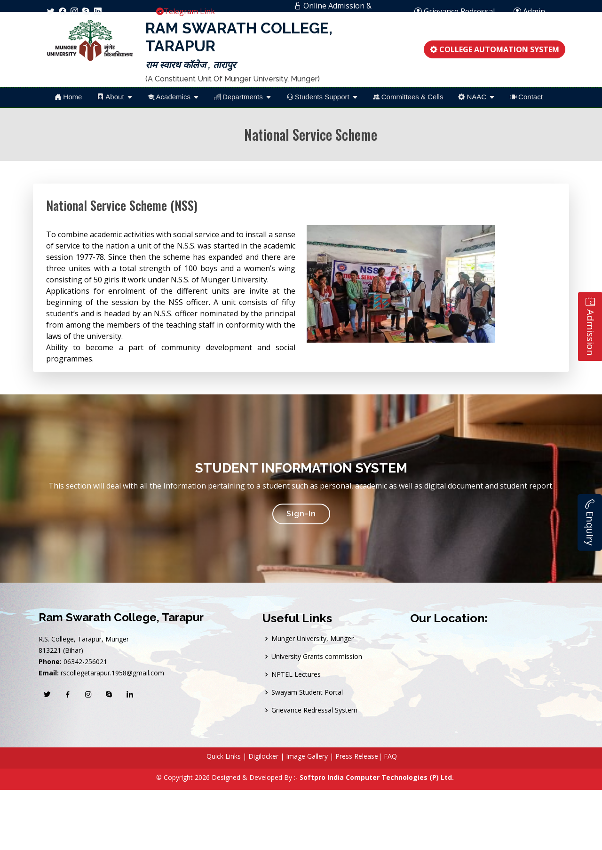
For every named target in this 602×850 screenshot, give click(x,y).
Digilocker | (266, 756)
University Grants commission (316, 656)
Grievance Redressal (454, 11)
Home (68, 97)
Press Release (356, 756)
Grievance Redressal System (314, 710)
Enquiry (590, 522)
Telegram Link (185, 11)
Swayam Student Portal (307, 692)
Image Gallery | (310, 756)
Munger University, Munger (312, 638)
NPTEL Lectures (296, 674)
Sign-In (301, 513)
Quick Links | (226, 756)
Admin (534, 11)
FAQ (390, 756)
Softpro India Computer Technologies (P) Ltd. (377, 777)
